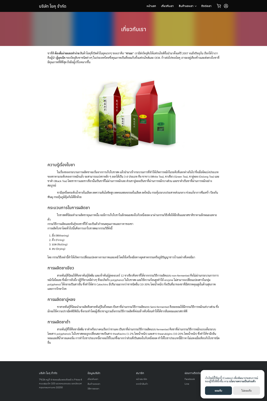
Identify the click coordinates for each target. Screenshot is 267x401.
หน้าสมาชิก (141, 379)
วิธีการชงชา (93, 388)
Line (187, 383)
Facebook (190, 379)
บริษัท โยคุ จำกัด (52, 6)
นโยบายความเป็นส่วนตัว (242, 381)
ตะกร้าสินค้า (142, 383)
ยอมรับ (218, 390)
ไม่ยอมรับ (246, 390)
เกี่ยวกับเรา (167, 6)
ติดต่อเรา (206, 6)
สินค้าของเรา (186, 6)
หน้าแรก (151, 6)
